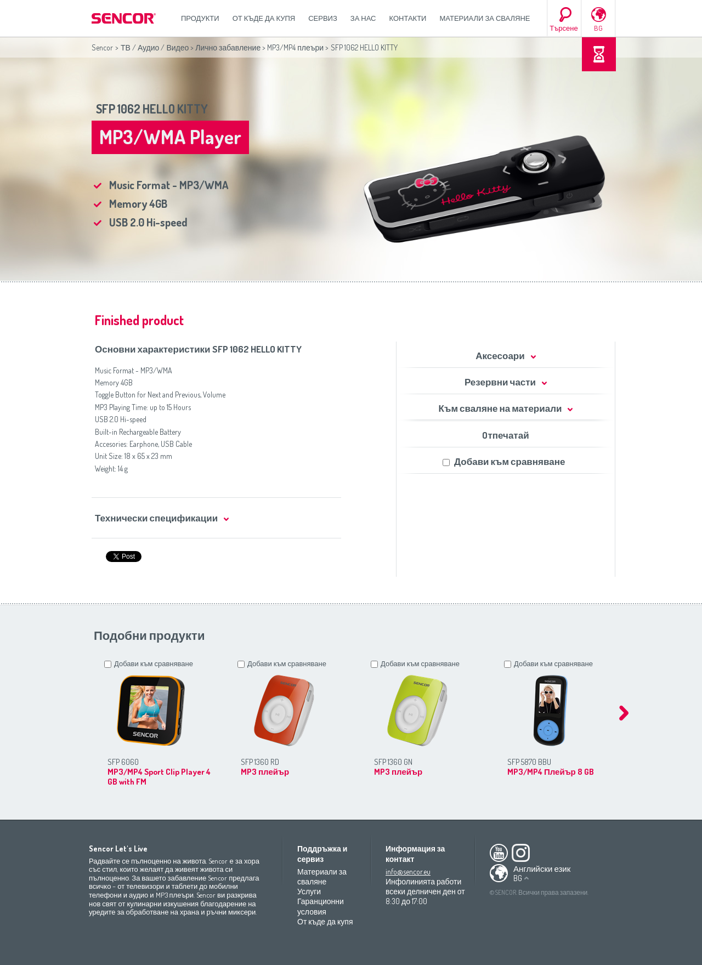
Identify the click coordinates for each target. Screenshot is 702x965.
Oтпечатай (505, 435)
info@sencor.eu (408, 871)
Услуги (309, 891)
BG (598, 28)
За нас (363, 18)
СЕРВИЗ (322, 18)
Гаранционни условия (320, 906)
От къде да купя (264, 18)
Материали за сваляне (484, 18)
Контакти (408, 18)
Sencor (102, 47)
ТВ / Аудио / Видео (155, 47)
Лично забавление (228, 47)
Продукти (200, 18)
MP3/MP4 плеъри (295, 47)
